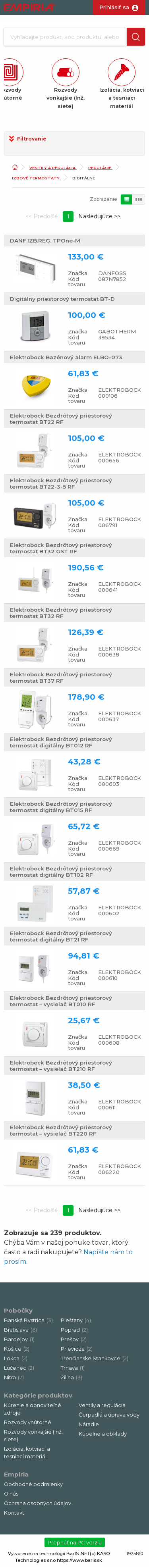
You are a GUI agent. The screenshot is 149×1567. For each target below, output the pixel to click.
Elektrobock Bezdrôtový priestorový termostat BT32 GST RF (61, 548)
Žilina (71, 1377)
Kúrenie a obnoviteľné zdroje (32, 1409)
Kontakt (14, 1513)
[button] (136, 37)
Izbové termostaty (36, 178)
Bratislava (20, 1330)
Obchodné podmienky (33, 1484)
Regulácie (100, 168)
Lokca (15, 1358)
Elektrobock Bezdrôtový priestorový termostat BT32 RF (61, 612)
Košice (16, 1349)
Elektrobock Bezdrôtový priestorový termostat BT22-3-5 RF (61, 483)
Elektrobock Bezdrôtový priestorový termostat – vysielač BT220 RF (61, 1130)
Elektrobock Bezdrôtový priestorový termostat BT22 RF (61, 418)
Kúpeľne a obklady (103, 1434)
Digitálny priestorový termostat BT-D (62, 299)
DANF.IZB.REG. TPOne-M (45, 240)
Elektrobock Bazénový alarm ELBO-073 (66, 357)
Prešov (74, 1339)
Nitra (14, 1377)
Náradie (89, 1424)
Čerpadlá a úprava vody (109, 1415)
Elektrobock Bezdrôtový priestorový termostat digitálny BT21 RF (61, 936)
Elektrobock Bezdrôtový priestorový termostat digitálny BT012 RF (61, 742)
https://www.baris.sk (79, 1560)
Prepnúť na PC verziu (75, 1542)
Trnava (73, 1368)
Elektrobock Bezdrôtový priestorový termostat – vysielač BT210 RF (61, 1065)
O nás (11, 1494)
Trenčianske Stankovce (94, 1358)
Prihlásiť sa (114, 7)
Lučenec (19, 1368)
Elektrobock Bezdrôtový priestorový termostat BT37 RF (61, 677)
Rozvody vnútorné (27, 1422)
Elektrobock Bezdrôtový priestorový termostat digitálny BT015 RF (61, 807)
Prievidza (77, 1349)
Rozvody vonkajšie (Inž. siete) (33, 1435)
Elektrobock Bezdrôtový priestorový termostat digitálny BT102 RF (61, 871)
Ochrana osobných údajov (37, 1503)
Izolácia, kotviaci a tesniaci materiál (27, 1452)
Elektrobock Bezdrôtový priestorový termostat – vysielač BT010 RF (61, 1001)
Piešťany (76, 1320)
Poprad (74, 1330)
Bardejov (19, 1339)
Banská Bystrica (28, 1320)
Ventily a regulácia (53, 168)
